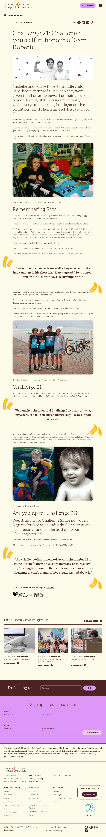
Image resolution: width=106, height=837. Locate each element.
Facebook (86, 827)
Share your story (10, 812)
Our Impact (33, 791)
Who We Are (58, 787)
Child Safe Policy (55, 831)
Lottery (7, 809)
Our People (57, 795)
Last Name (46, 714)
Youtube (86, 830)
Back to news (13, 15)
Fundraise (8, 798)
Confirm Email (48, 729)
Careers (56, 802)
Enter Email (8, 729)
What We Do (34, 787)
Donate (89, 5)
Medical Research (35, 798)
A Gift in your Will (11, 802)
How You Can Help (12, 787)
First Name (8, 714)
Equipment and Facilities (38, 812)
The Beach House (35, 802)
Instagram (96, 827)
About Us (56, 791)
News (31, 815)
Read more (11, 663)
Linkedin (91, 827)
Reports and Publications (62, 798)
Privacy (51, 827)
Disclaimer (61, 827)
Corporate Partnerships (13, 805)
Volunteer (8, 816)
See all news (93, 621)
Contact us (89, 794)
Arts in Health (34, 795)
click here (50, 588)
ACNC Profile (89, 815)
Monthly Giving (10, 795)
